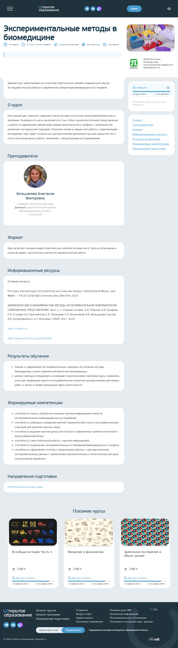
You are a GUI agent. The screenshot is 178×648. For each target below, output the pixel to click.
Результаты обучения (146, 139)
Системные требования (89, 621)
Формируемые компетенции (150, 143)
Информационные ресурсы (149, 134)
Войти (134, 8)
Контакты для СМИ (120, 610)
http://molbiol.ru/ (18, 328)
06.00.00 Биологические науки (25, 486)
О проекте (82, 610)
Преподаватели (142, 124)
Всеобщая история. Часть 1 (32, 552)
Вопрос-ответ (84, 614)
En (156, 609)
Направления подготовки (149, 148)
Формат (137, 129)
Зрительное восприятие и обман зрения (142, 554)
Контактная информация (124, 614)
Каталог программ (48, 614)
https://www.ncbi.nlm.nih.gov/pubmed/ (30, 338)
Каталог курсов (46, 610)
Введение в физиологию (86, 552)
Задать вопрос (84, 617)
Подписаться (73, 630)
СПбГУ (19, 569)
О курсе (137, 120)
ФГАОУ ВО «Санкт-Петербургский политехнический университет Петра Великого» (150, 63)
